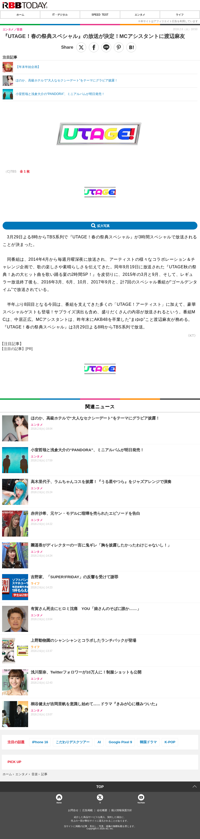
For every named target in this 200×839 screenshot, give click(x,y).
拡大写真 (103, 225)
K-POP (170, 742)
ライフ (180, 14)
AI (99, 742)
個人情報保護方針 (121, 810)
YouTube (141, 802)
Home (59, 802)
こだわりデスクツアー (73, 742)
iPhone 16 (40, 742)
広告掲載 (87, 810)
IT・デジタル (60, 14)
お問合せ (73, 810)
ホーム (20, 14)
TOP (100, 787)
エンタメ (140, 14)
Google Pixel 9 (120, 742)
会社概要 (102, 810)
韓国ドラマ (148, 742)
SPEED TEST (100, 14)
